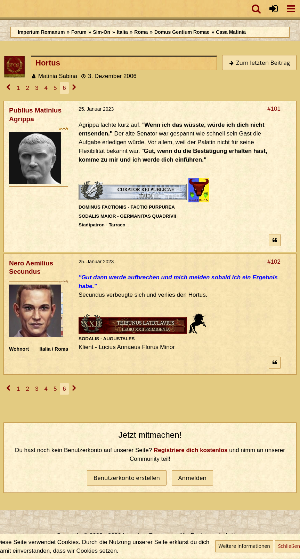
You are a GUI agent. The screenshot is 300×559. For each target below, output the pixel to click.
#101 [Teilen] (274, 109)
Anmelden (192, 478)
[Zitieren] (275, 240)
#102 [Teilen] (274, 261)
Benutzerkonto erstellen (127, 478)
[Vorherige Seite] (8, 88)
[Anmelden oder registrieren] (274, 9)
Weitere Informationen (244, 546)
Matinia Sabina (57, 76)
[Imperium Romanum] (3, 9)
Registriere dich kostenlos (191, 450)
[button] (291, 9)
